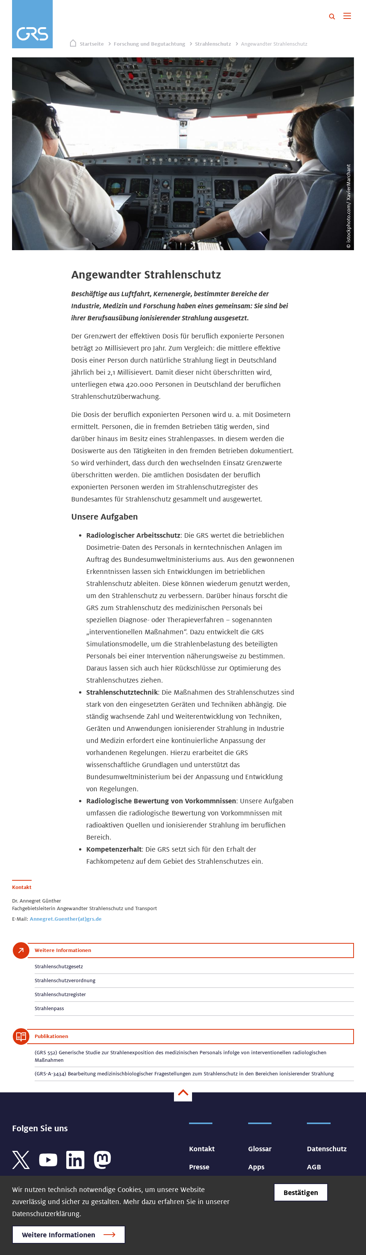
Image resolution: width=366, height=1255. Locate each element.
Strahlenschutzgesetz (59, 966)
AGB (314, 1166)
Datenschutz (327, 1148)
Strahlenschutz (213, 43)
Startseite (92, 43)
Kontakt (202, 1148)
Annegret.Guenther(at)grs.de (66, 918)
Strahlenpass (49, 1008)
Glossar (259, 1148)
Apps (256, 1166)
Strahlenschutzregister (60, 994)
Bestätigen (301, 1192)
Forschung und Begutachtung (149, 43)
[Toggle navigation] (347, 16)
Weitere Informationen (58, 1234)
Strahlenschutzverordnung (65, 980)
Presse (199, 1166)
